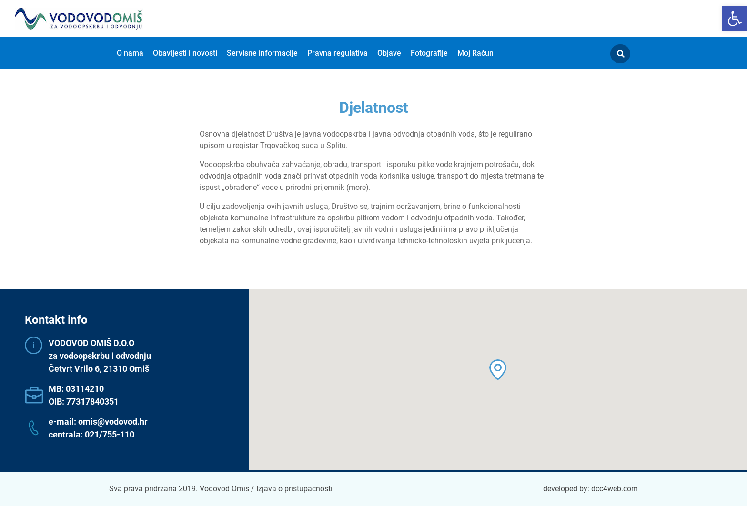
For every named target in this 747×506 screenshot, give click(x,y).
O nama (130, 53)
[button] (734, 18)
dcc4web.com (614, 488)
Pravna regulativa (337, 53)
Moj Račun (475, 53)
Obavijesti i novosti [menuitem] (185, 53)
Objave (389, 53)
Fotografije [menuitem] (429, 53)
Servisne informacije (262, 53)
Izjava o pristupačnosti (294, 488)
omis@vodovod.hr (113, 422)
